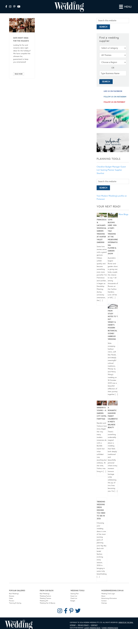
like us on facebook (113, 91)
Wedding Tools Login (108, 594)
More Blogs (123, 214)
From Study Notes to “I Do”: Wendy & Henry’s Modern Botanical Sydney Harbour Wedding (113, 325)
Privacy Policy (83, 625)
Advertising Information (109, 598)
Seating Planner (107, 170)
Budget (72, 601)
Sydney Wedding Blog (110, 628)
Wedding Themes (45, 598)
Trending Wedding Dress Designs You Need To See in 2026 (101, 510)
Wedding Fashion (45, 596)
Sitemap (104, 603)
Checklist (101, 167)
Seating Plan (74, 594)
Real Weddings (14, 594)
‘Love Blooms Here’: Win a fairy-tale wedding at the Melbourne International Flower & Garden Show (113, 237)
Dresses (11, 596)
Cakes (11, 598)
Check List (73, 598)
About (103, 596)
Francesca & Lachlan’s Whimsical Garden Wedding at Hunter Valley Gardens (101, 231)
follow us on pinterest (114, 102)
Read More (19, 74)
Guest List (73, 596)
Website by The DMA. (125, 622)
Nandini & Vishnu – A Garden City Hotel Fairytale (101, 413)
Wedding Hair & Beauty (47, 603)
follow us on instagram (115, 97)
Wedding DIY (44, 601)
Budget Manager (112, 167)
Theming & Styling (15, 603)
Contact (103, 601)
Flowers (11, 601)
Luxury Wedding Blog (92, 628)
